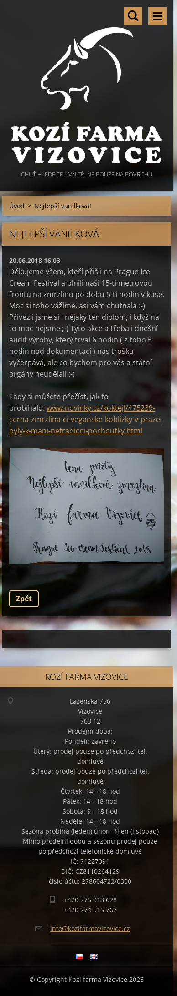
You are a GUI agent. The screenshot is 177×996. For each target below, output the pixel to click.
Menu (157, 16)
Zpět (24, 599)
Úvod (17, 205)
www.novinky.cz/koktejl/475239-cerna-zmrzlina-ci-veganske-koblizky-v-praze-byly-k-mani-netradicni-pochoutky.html (85, 419)
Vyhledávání (133, 16)
